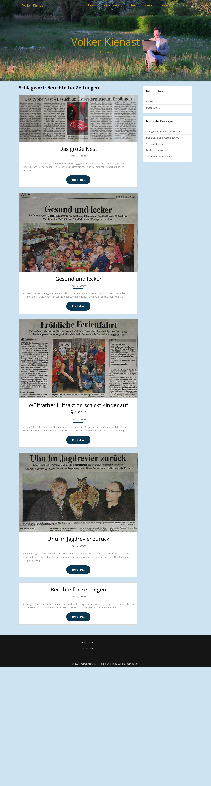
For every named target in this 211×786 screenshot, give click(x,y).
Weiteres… (149, 5)
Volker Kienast (33, 5)
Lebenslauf (168, 5)
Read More (78, 179)
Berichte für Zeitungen (78, 589)
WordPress (132, 5)
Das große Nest (78, 148)
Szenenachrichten (155, 144)
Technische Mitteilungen (159, 156)
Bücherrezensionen (156, 150)
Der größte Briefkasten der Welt (163, 137)
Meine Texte (110, 5)
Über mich (92, 5)
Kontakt (184, 5)
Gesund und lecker (78, 278)
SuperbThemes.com (128, 663)
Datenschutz (153, 107)
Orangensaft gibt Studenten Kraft (163, 131)
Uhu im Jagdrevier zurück (78, 538)
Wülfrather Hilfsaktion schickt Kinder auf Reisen (78, 409)
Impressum (152, 101)
